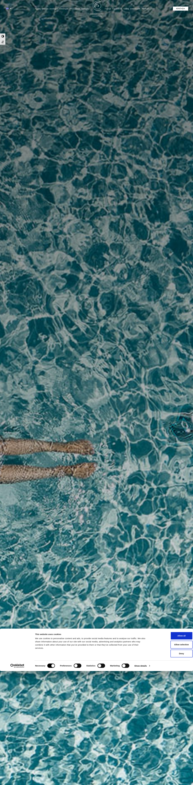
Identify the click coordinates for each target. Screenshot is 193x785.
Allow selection (170, 758)
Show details (140, 780)
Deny (170, 767)
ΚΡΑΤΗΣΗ (180, 8)
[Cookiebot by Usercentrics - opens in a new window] (17, 780)
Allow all (171, 749)
